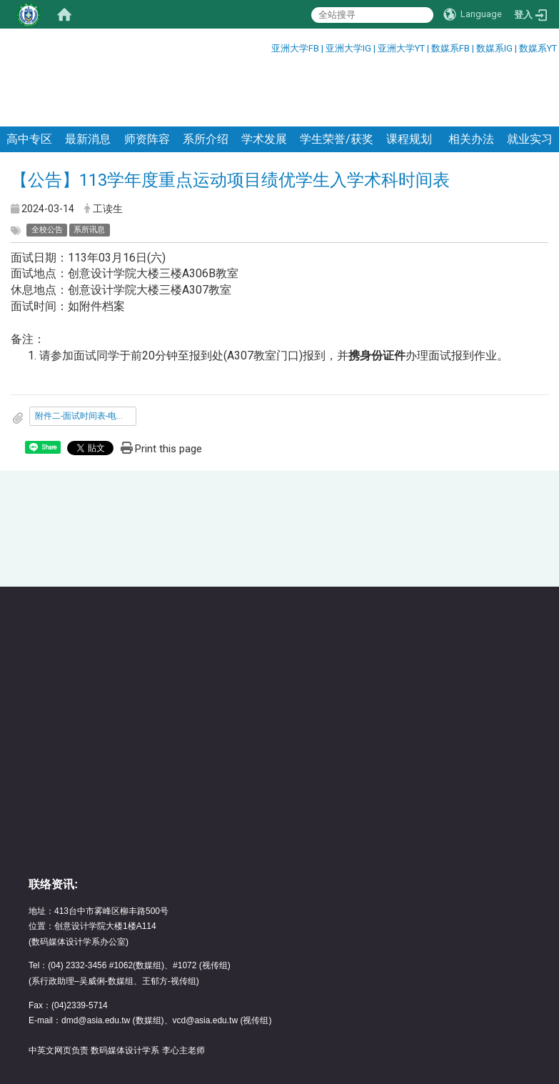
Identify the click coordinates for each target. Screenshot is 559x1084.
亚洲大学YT (402, 48)
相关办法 (469, 80)
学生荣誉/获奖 (336, 80)
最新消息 (88, 80)
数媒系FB (451, 48)
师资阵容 (147, 80)
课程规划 (409, 80)
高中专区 (29, 80)
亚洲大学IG (349, 48)
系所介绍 (205, 80)
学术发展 (264, 80)
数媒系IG (494, 48)
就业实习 (530, 80)
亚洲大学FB (295, 48)
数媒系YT (538, 48)
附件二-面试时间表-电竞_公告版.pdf (85, 357)
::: (266, 46)
